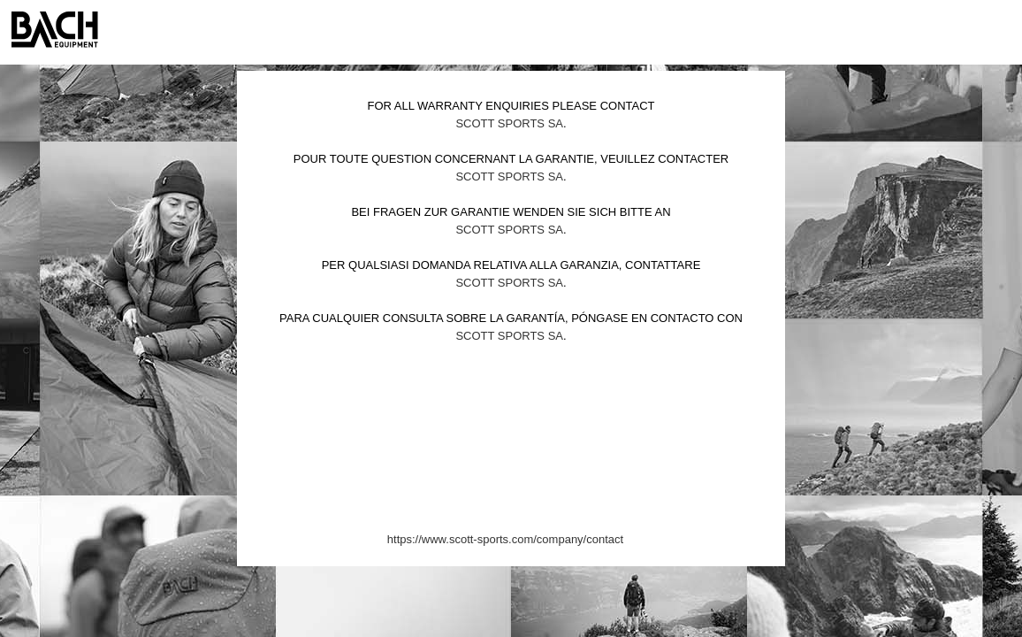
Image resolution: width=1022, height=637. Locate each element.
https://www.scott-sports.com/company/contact (505, 539)
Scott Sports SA (509, 123)
